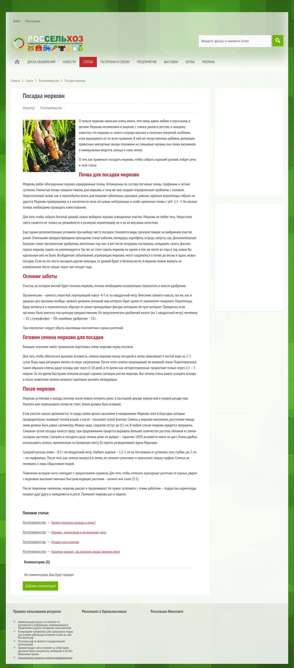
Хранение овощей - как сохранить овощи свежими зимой (85, 551)
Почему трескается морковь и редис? (73, 522)
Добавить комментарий (41, 586)
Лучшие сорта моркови (65, 542)
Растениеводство (51, 108)
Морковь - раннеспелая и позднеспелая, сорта (78, 532)
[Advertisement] (248, 144)
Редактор (28, 108)
